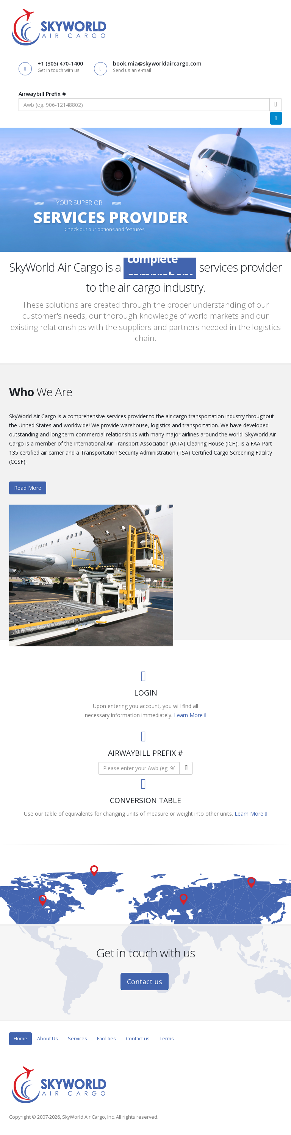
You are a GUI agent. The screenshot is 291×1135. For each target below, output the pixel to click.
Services (77, 1038)
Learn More (190, 715)
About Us (47, 1038)
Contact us (144, 981)
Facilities (106, 1038)
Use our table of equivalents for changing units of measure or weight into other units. (129, 813)
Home (20, 1038)
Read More (27, 487)
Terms (167, 1038)
